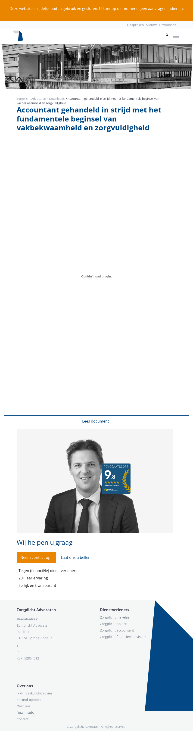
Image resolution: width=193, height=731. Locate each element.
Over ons (24, 706)
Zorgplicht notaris (114, 624)
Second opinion (29, 699)
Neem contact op (35, 557)
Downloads (167, 25)
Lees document (95, 421)
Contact (22, 719)
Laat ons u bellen (75, 557)
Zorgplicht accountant (117, 630)
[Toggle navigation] (176, 36)
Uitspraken (135, 25)
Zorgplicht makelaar (115, 617)
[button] (167, 36)
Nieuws (151, 25)
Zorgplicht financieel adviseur (123, 637)
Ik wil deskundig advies (35, 693)
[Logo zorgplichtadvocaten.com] (18, 36)
